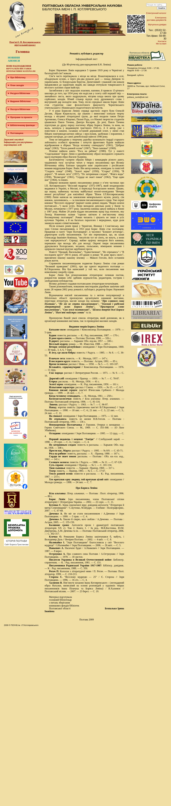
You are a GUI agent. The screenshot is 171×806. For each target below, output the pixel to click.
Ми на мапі (161, 43)
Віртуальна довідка (157, 24)
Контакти (162, 41)
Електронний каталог (156, 13)
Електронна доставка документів (156, 18)
